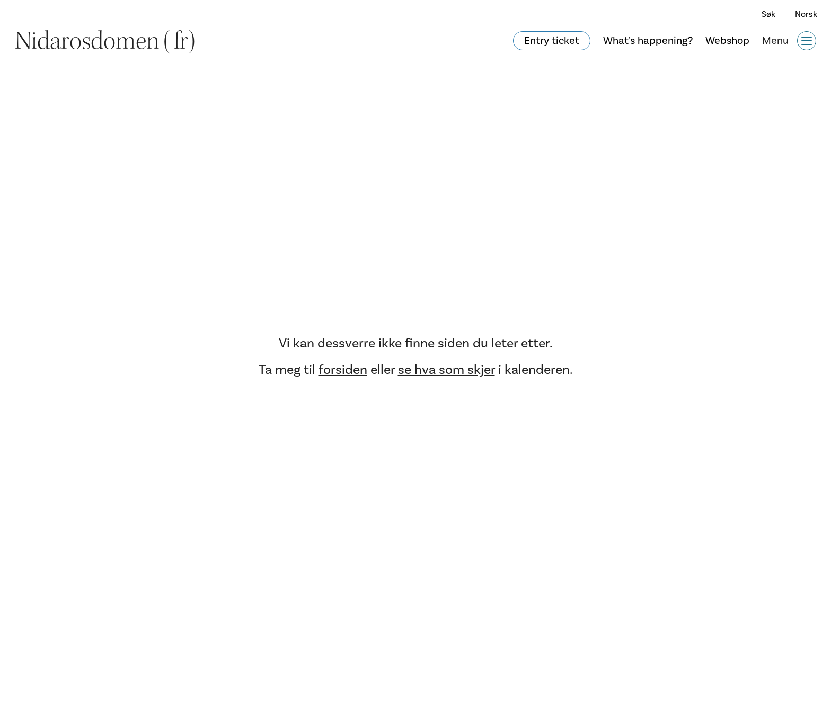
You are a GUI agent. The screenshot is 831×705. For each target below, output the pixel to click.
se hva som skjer (446, 369)
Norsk (806, 14)
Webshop (727, 41)
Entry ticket (551, 41)
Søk (768, 14)
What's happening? (648, 41)
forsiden (343, 369)
